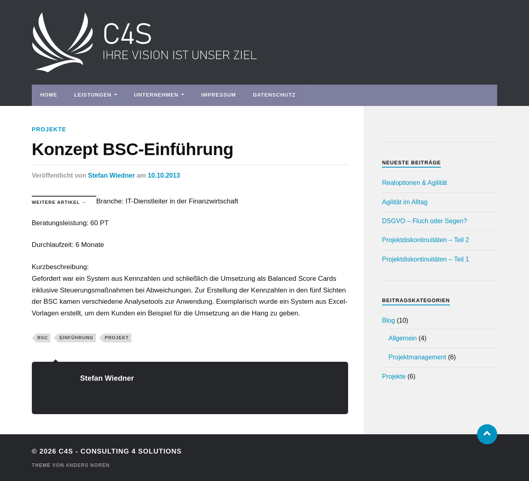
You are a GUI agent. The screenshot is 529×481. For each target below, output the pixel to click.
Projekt (117, 337)
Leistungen (92, 95)
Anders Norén (88, 465)
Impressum (218, 95)
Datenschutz (274, 95)
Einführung (76, 337)
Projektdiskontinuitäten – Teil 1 (425, 259)
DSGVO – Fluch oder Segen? (424, 221)
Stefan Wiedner (111, 175)
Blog (388, 320)
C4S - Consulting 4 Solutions (120, 451)
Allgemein (402, 338)
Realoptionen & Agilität (414, 182)
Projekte (49, 129)
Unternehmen (156, 95)
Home (48, 95)
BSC (42, 337)
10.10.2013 (164, 175)
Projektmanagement (417, 357)
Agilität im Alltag (404, 202)
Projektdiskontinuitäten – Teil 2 (425, 239)
